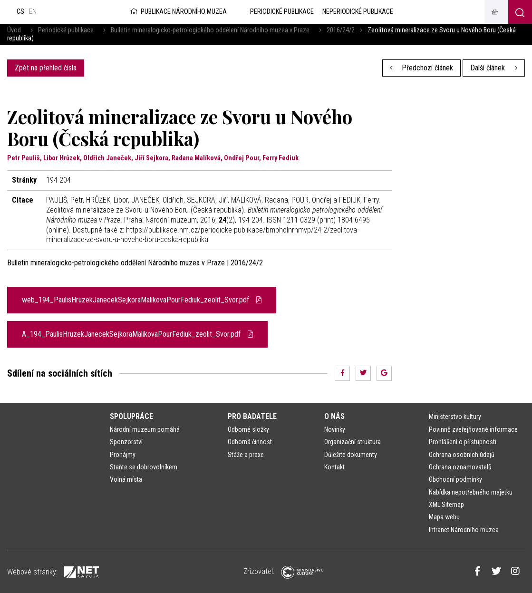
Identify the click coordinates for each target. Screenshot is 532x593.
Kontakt (334, 467)
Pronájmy (122, 454)
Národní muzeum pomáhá (145, 429)
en (33, 12)
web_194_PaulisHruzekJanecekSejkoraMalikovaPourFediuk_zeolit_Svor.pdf (141, 299)
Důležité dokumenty (350, 454)
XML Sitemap (446, 504)
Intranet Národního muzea (464, 530)
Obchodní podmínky (455, 479)
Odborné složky (248, 429)
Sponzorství (126, 442)
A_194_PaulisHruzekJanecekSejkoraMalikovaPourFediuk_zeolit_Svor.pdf (137, 334)
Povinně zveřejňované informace (473, 429)
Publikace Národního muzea (177, 12)
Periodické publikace (66, 30)
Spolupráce (131, 416)
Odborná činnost (250, 442)
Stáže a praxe (246, 454)
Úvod (14, 30)
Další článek (493, 67)
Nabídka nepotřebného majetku (471, 492)
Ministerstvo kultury (455, 416)
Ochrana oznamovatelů (460, 467)
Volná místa (126, 479)
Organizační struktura (352, 442)
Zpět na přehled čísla (46, 67)
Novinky (334, 429)
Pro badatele (252, 416)
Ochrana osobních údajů (461, 454)
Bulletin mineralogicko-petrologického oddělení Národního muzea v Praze (210, 30)
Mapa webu (444, 517)
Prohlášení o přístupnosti (462, 442)
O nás (334, 416)
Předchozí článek (422, 67)
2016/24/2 (341, 30)
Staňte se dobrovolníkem (143, 467)
